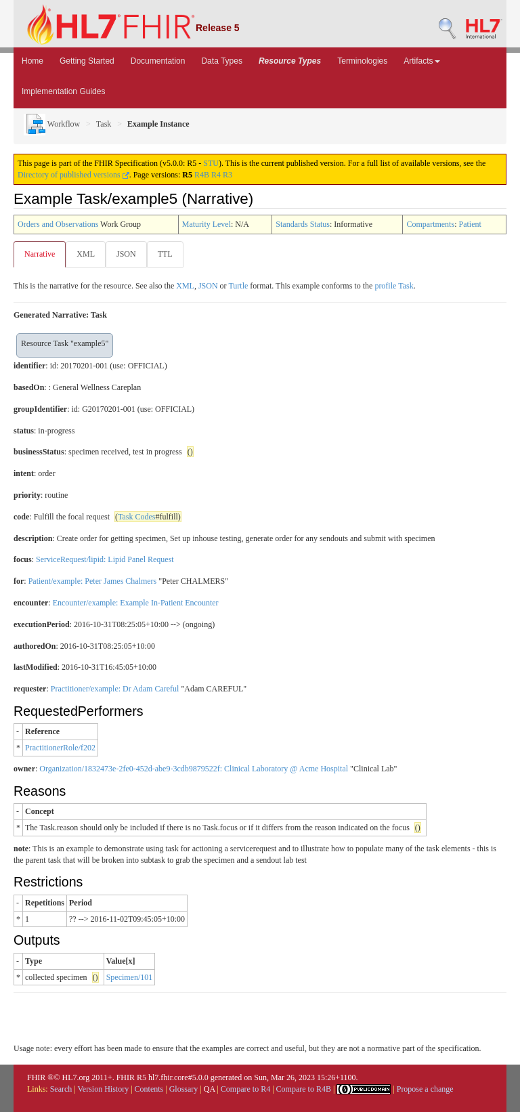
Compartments (430, 224)
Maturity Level (206, 224)
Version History (103, 1089)
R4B (201, 174)
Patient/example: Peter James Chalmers (92, 581)
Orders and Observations (58, 224)
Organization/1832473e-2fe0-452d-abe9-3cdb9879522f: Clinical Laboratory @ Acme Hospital (193, 768)
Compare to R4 (245, 1089)
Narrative (39, 254)
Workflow (52, 124)
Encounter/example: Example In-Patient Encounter (136, 602)
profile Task (393, 286)
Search (61, 1089)
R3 (227, 174)
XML (86, 254)
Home (32, 61)
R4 (216, 174)
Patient (469, 224)
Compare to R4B (303, 1089)
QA (209, 1089)
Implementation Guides (63, 91)
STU (211, 163)
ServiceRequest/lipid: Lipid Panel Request (105, 559)
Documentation (158, 61)
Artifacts (421, 61)
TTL (165, 254)
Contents (149, 1089)
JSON (126, 254)
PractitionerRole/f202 (60, 747)
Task (104, 124)
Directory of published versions (73, 174)
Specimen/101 (129, 977)
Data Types (221, 61)
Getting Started (87, 61)
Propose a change (425, 1089)
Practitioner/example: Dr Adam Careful (115, 688)
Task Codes (137, 516)
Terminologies (362, 61)
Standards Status (303, 224)
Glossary (183, 1089)
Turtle (238, 286)
